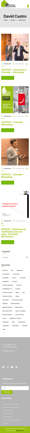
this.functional (19, 431)
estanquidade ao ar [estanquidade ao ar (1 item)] (7, 289)
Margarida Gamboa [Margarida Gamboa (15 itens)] (7, 307)
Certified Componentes (8, 410)
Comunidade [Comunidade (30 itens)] (5, 277)
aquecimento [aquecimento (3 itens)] (19, 270)
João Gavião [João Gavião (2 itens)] (5, 300)
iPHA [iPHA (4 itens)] (23, 292)
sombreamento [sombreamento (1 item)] (21, 322)
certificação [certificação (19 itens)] (16, 274)
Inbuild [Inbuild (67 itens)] (17, 292)
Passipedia (5, 423)
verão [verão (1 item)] (3, 329)
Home (5, 20)
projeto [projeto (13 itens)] (4, 318)
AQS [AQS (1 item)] (12, 270)
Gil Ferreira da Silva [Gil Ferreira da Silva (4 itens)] (7, 292)
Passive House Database (8, 413)
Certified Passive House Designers (10, 404)
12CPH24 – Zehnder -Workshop (13, 123)
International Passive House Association (12, 420)
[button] (28, 6)
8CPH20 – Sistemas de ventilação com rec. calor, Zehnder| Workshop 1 (13, 233)
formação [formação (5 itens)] (17, 289)
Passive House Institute (8, 417)
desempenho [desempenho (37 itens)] (5, 281)
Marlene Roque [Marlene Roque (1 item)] (18, 307)
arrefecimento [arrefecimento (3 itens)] (6, 274)
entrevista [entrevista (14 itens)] (18, 285)
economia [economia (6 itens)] (14, 281)
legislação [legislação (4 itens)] (5, 303)
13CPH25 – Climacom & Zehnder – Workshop (13, 71)
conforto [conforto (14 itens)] (14, 277)
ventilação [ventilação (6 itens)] (24, 325)
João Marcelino (7, 64)
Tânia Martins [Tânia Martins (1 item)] (15, 325)
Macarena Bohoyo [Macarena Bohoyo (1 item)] (15, 303)
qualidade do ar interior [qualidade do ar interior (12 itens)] (15, 318)
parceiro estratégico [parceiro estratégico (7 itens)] (20, 311)
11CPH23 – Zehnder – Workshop (12, 175)
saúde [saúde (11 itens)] (13, 322)
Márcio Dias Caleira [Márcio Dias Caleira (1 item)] (7, 311)
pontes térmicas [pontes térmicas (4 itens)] (20, 314)
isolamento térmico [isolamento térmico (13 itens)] (7, 296)
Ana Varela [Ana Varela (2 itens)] (5, 270)
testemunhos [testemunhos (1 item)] (5, 325)
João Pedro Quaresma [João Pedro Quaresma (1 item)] (17, 300)
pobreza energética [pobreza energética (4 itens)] (7, 314)
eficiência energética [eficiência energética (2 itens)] (7, 285)
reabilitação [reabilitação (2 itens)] (5, 322)
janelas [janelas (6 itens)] (17, 296)
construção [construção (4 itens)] (22, 277)
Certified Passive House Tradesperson (11, 407)
